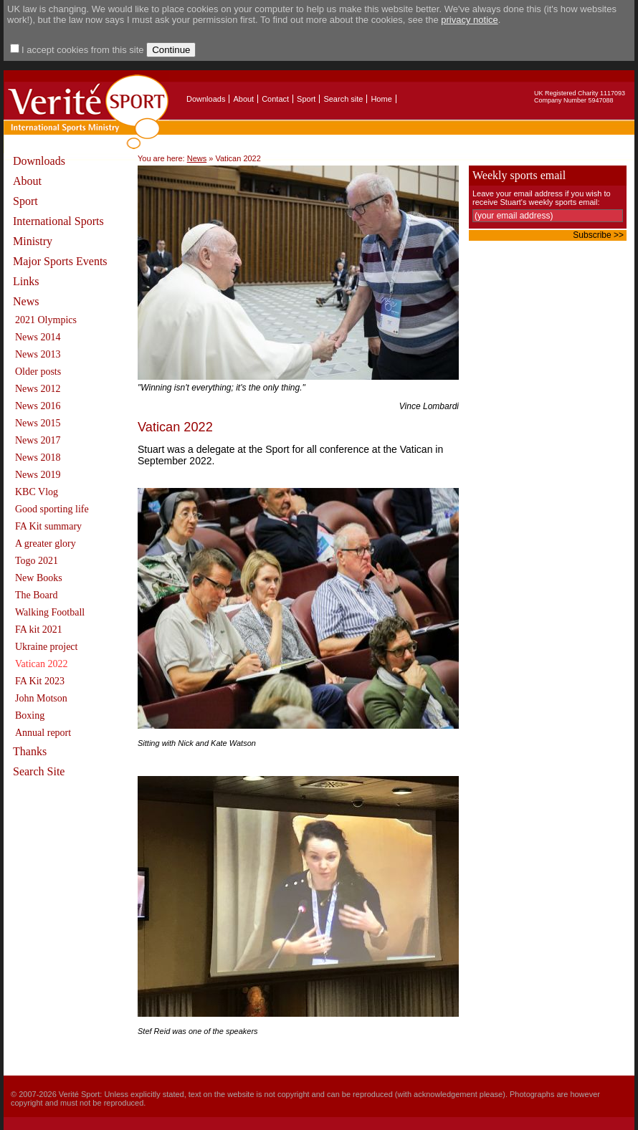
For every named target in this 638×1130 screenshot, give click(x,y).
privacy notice (469, 19)
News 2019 (37, 474)
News (26, 301)
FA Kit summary (48, 526)
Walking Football (50, 612)
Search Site (39, 771)
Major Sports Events (60, 261)
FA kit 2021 (38, 629)
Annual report (43, 732)
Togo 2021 (36, 560)
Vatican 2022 (41, 664)
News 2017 (37, 440)
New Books (38, 578)
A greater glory (45, 543)
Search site (343, 99)
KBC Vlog (36, 492)
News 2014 (37, 337)
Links (26, 281)
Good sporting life (52, 509)
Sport (306, 99)
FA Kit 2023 (40, 681)
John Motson (41, 698)
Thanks (30, 751)
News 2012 (37, 388)
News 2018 (37, 457)
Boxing (29, 715)
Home (381, 99)
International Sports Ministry (58, 231)
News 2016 (37, 406)
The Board (36, 595)
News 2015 (37, 423)
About (243, 99)
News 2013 (37, 354)
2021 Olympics (46, 320)
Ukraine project (46, 646)
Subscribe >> (598, 235)
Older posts (38, 371)
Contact (275, 99)
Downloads (205, 99)
